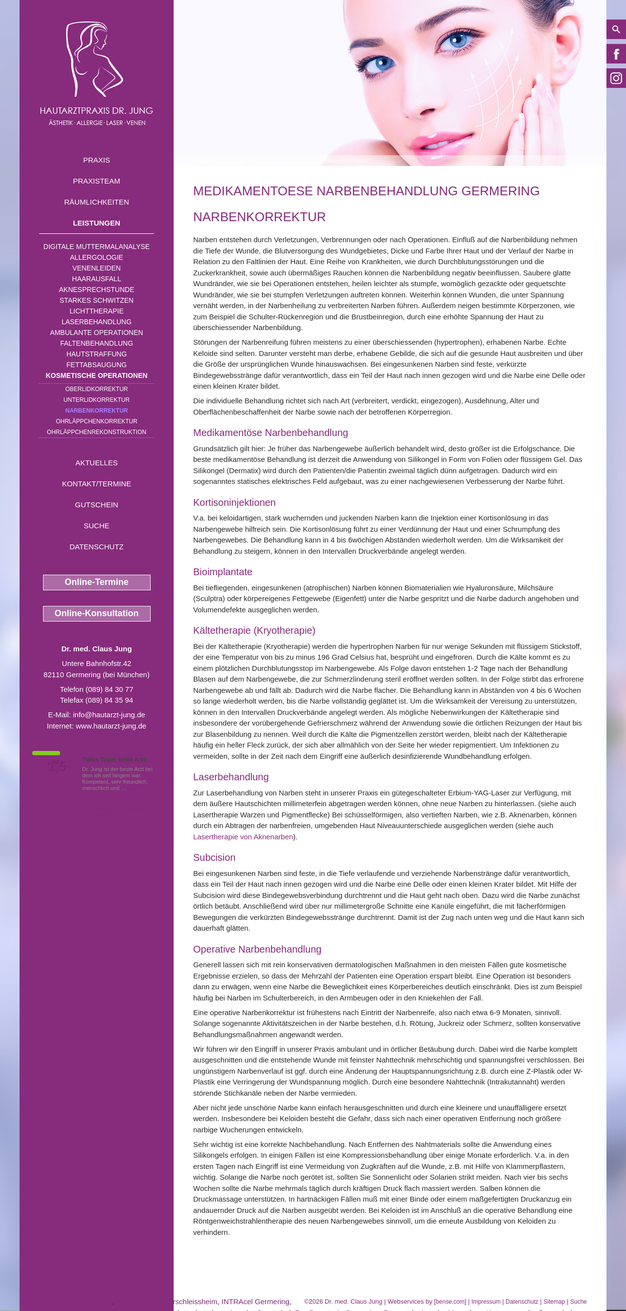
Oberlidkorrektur (96, 389)
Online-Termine (97, 582)
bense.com (450, 1301)
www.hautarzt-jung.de (111, 726)
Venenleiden (96, 268)
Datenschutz (96, 546)
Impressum (485, 1301)
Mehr (134, 788)
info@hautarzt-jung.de (109, 714)
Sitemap (554, 1301)
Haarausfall (96, 279)
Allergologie (96, 257)
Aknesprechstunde (96, 289)
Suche (97, 525)
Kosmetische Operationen (96, 375)
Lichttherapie (96, 311)
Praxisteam (96, 181)
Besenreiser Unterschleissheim (167, 1301)
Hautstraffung (97, 354)
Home (201, 160)
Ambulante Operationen (96, 332)
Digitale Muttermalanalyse (97, 246)
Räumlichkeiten (96, 202)
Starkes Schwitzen (97, 300)
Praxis (96, 160)
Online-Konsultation (97, 613)
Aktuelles (96, 462)
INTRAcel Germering (256, 1301)
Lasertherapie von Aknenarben (243, 836)
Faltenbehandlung (96, 343)
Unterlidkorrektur (97, 399)
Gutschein (96, 504)
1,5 (56, 765)
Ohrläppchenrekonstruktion (96, 432)
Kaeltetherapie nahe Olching (66, 1301)
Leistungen (96, 223)
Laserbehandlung (97, 322)
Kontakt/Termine (96, 483)
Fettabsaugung (97, 365)
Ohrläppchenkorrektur (96, 421)
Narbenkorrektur (97, 410)
